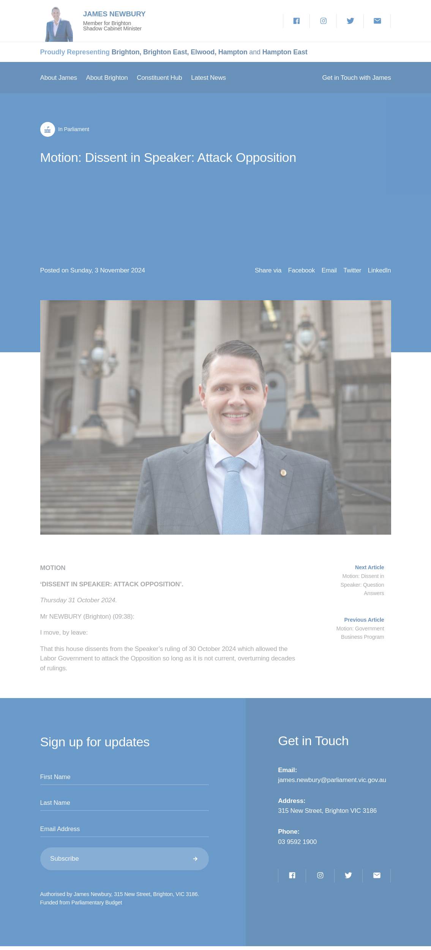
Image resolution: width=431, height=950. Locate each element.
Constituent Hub (159, 77)
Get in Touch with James (356, 77)
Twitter (350, 271)
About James (58, 77)
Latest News (208, 77)
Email (325, 271)
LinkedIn (379, 271)
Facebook (295, 271)
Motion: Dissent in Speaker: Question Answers (362, 585)
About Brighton (107, 77)
